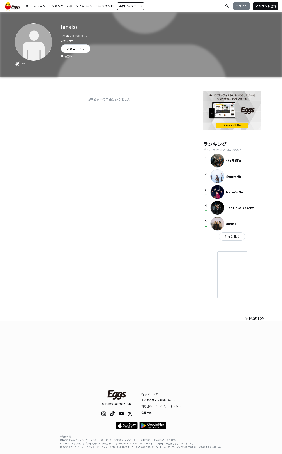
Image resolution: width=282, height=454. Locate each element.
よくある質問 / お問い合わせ (158, 400)
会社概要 (146, 412)
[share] (17, 63)
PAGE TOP (254, 382)
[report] (23, 63)
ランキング (56, 6)
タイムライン (84, 6)
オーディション (35, 6)
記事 (69, 6)
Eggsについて (149, 394)
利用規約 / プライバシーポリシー (161, 406)
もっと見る (232, 236)
